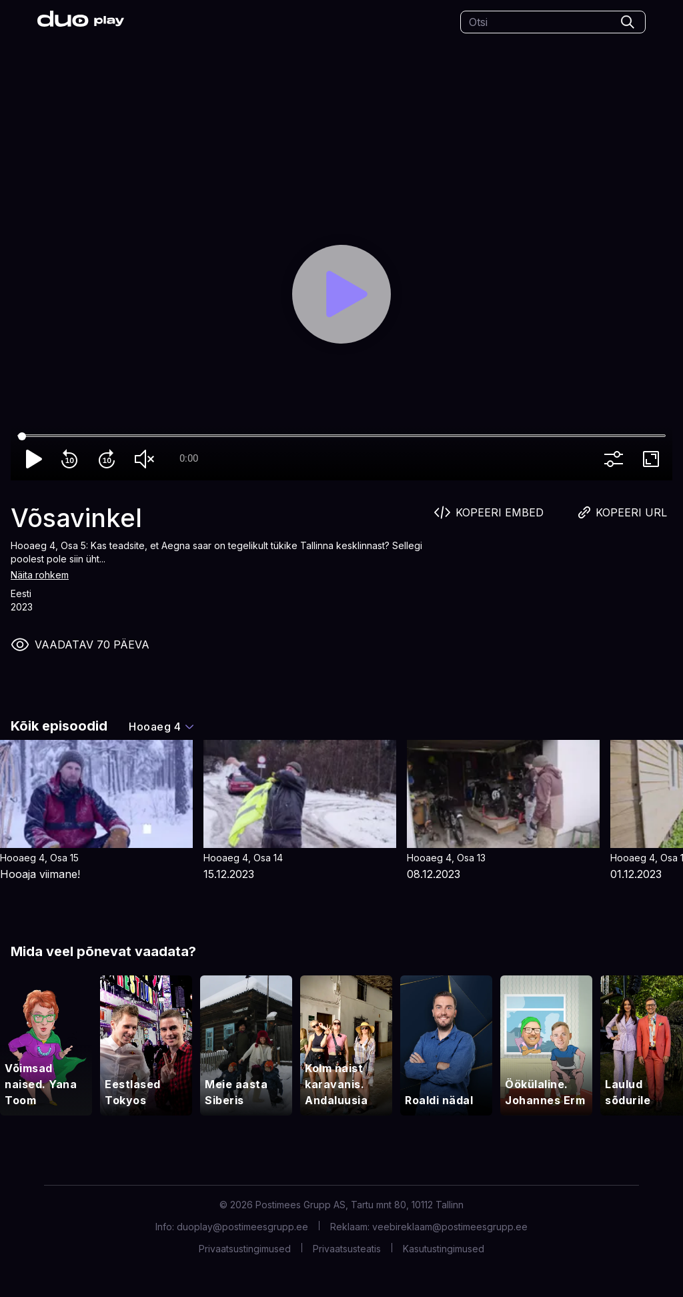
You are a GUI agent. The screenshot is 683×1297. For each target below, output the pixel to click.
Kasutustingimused (443, 1248)
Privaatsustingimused (245, 1248)
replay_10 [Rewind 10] (72, 459)
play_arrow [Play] (35, 459)
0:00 (188, 458)
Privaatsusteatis (347, 1248)
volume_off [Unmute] (147, 459)
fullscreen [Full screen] (654, 459)
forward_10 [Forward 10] (109, 459)
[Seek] (341, 436)
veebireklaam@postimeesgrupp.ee (450, 1226)
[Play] (342, 294)
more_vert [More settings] (616, 459)
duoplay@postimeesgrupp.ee (242, 1226)
